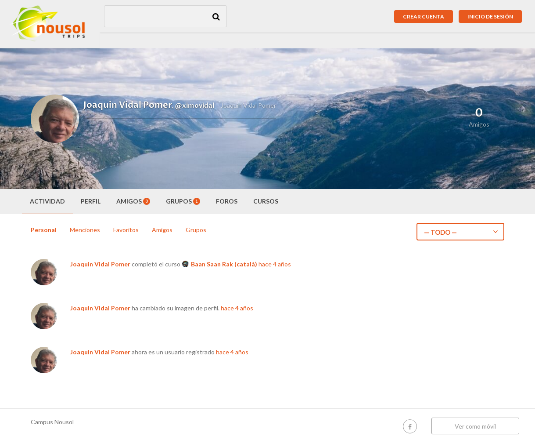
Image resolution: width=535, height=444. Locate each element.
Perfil (91, 201)
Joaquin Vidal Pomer (100, 264)
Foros (226, 201)
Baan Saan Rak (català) (224, 264)
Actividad (47, 201)
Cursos (265, 201)
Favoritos (126, 229)
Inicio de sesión (490, 16)
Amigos (133, 201)
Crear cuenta (423, 16)
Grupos (183, 201)
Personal (44, 229)
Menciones (85, 229)
